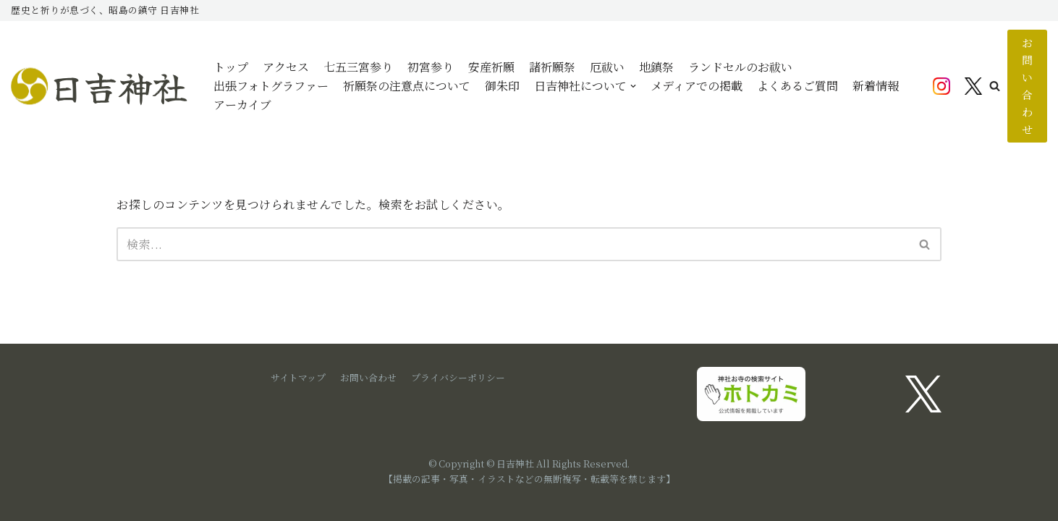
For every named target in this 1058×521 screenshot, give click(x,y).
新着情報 (875, 85)
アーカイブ (242, 104)
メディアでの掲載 (696, 85)
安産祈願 (491, 67)
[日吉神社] (101, 86)
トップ (230, 67)
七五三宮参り (358, 67)
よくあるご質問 (797, 85)
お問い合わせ (1027, 86)
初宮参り (430, 67)
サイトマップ (298, 377)
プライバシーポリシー (458, 377)
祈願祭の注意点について (406, 85)
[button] (994, 85)
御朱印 (502, 85)
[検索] (513, 244)
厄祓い (607, 67)
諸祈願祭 (552, 67)
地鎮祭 (656, 67)
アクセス (286, 67)
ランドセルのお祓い (740, 67)
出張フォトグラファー (271, 85)
